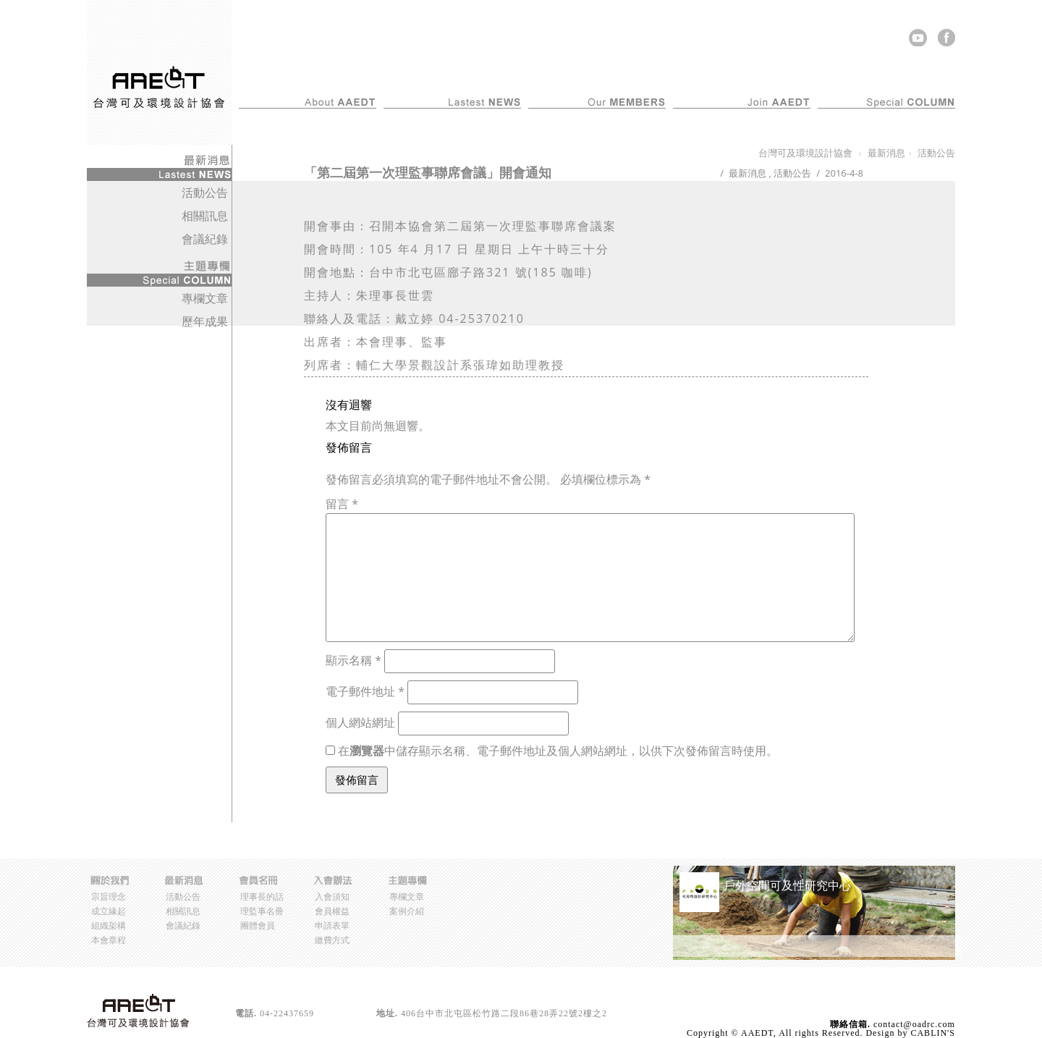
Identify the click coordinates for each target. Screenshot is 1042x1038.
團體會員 (257, 925)
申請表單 (332, 925)
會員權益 (332, 911)
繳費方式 (332, 940)
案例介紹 (406, 911)
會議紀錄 (205, 239)
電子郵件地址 (365, 691)
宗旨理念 (108, 896)
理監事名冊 (262, 911)
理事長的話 (262, 896)
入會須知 (332, 896)
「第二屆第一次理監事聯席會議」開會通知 (427, 172)
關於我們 (359, 77)
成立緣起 (108, 911)
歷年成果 (205, 321)
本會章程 (108, 940)
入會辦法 (793, 77)
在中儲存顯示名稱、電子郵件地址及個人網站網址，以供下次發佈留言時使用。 (558, 751)
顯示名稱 (353, 660)
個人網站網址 (360, 722)
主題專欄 (937, 77)
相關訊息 (205, 216)
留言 (342, 504)
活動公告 (792, 173)
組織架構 (108, 925)
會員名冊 (648, 77)
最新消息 (503, 77)
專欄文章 (205, 298)
